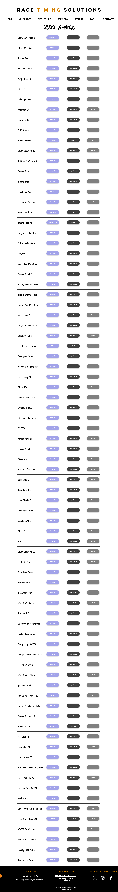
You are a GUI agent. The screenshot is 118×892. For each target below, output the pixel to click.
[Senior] (93, 829)
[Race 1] (52, 140)
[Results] (52, 48)
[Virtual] (93, 778)
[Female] (73, 603)
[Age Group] (73, 58)
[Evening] (52, 726)
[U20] (73, 829)
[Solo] (52, 346)
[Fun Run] (93, 202)
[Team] (93, 315)
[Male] (93, 603)
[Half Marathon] (52, 222)
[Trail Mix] (52, 212)
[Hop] (73, 212)
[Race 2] (73, 140)
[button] (73, 37)
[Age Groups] (73, 592)
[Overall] (52, 58)
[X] (95, 878)
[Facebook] (111, 878)
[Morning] (73, 726)
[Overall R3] (52, 37)
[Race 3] (93, 140)
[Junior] (52, 603)
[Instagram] (103, 878)
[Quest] (73, 222)
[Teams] (93, 109)
